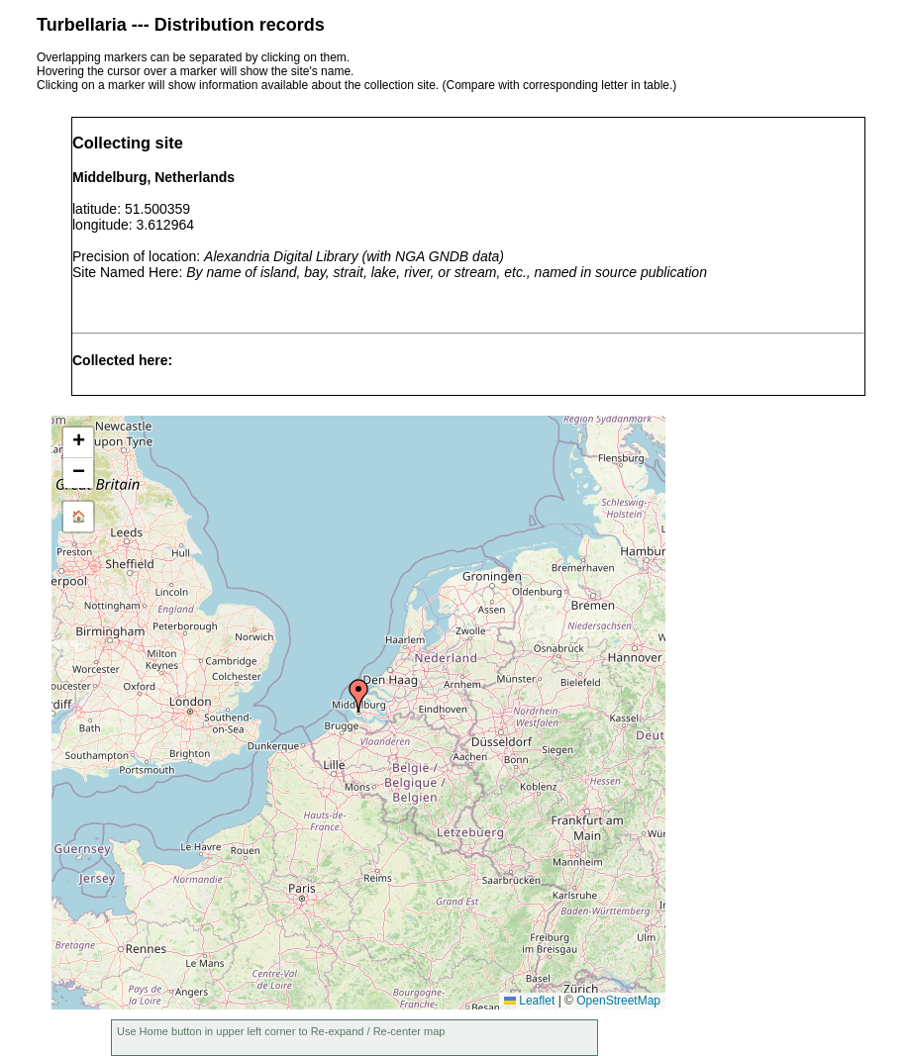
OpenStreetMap (618, 1001)
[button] (358, 696)
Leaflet (529, 1001)
